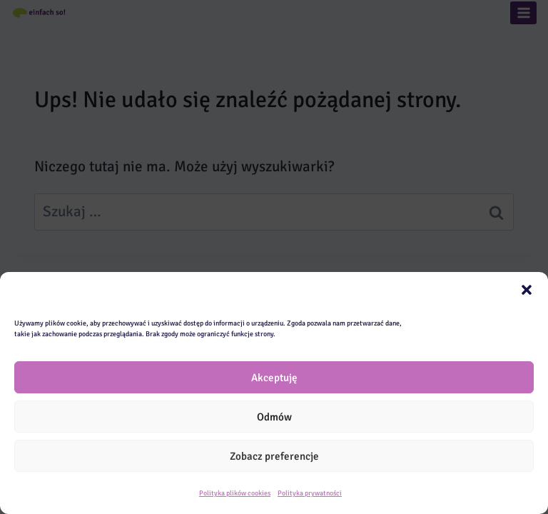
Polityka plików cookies (234, 493)
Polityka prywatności (310, 493)
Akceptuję (274, 377)
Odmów (274, 416)
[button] (526, 290)
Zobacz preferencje (274, 456)
